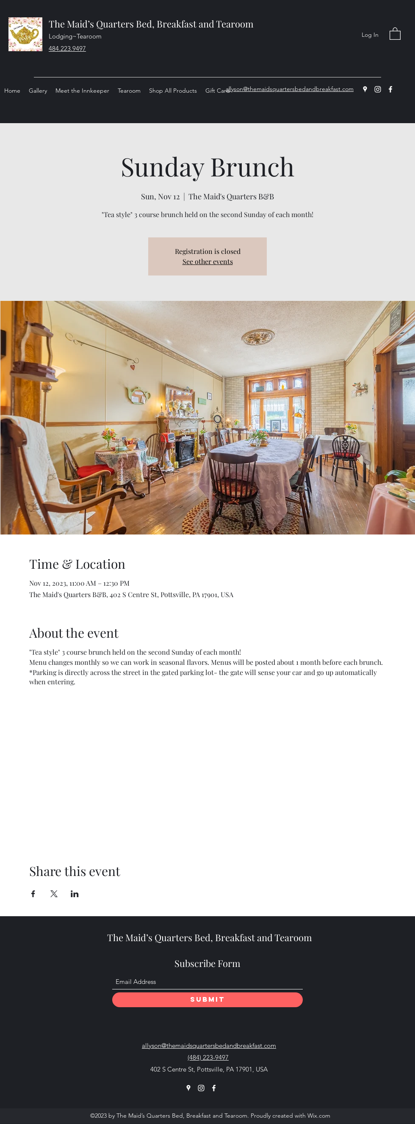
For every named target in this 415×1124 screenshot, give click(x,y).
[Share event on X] (54, 893)
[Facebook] (390, 89)
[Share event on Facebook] (33, 893)
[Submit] (207, 999)
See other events (208, 261)
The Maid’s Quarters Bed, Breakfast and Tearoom (151, 23)
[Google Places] (365, 89)
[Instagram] (378, 89)
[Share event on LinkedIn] (75, 893)
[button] (395, 33)
